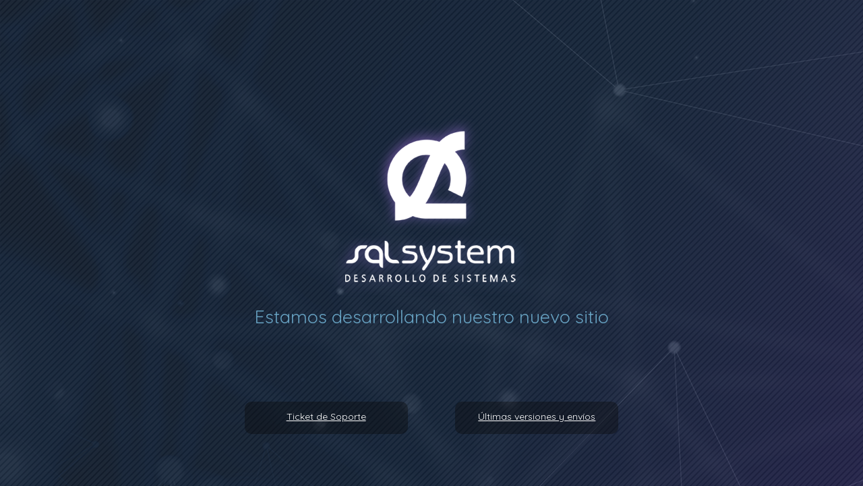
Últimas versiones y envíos (536, 416)
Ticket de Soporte (326, 416)
